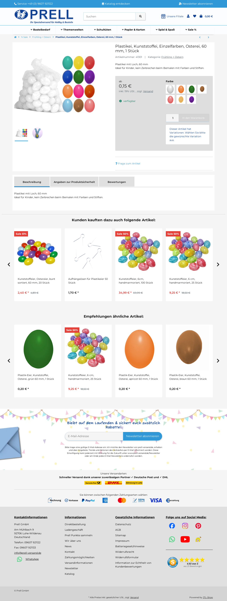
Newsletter (71, 568)
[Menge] (172, 118)
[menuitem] (40, 29)
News (68, 546)
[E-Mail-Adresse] (94, 436)
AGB (118, 529)
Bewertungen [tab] (117, 182)
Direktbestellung (75, 524)
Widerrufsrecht (124, 551)
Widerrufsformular (127, 557)
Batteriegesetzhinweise (129, 546)
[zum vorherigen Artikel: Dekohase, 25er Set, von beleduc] (199, 37)
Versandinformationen (79, 562)
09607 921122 (32, 542)
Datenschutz (123, 524)
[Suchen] (109, 16)
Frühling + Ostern (172, 57)
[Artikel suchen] (140, 16)
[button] (188, 16)
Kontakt (70, 551)
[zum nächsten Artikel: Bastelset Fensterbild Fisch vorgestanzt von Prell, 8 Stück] (208, 37)
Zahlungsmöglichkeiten (79, 557)
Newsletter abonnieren (142, 436)
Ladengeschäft (74, 529)
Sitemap (120, 535)
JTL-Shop (208, 597)
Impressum (122, 540)
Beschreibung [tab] (32, 182)
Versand (148, 91)
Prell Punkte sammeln (78, 535)
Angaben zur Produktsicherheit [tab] (74, 182)
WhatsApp (32, 559)
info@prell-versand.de (27, 552)
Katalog (69, 573)
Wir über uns (73, 540)
